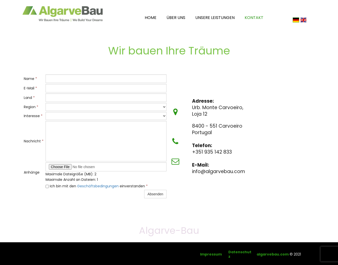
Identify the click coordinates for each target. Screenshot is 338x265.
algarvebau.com (273, 254)
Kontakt (254, 17)
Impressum (211, 254)
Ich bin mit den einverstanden (97, 186)
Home (150, 17)
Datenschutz (239, 254)
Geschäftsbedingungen (98, 186)
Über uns (175, 17)
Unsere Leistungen (215, 17)
